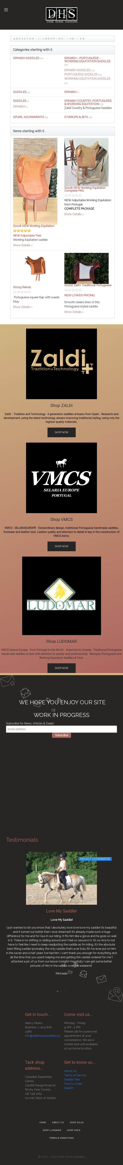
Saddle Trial (72, 1079)
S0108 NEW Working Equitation (33, 226)
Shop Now (61, 432)
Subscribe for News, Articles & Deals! (30, 723)
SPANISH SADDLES (26, 58)
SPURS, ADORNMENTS (28, 117)
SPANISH (70, 92)
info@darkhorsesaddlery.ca (42, 1035)
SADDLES (19, 92)
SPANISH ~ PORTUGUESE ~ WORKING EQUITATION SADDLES (87, 59)
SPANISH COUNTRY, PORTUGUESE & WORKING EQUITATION (88, 102)
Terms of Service (75, 1075)
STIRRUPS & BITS (76, 117)
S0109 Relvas (22, 287)
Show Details (21, 245)
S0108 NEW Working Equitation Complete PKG (84, 189)
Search (68, 1088)
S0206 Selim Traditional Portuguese (87, 285)
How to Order (73, 1083)
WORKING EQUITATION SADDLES (87, 78)
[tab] (57, 991)
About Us (70, 1071)
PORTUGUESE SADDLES (81, 74)
